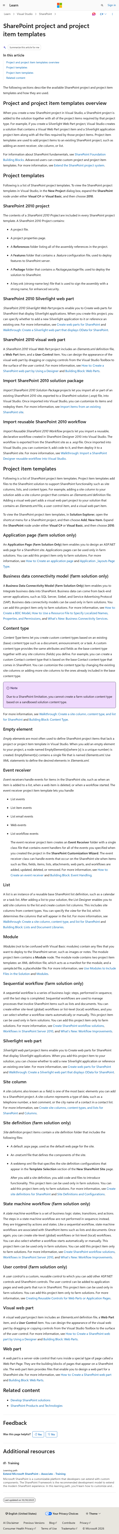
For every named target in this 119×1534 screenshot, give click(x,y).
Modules (42, 974)
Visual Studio (25, 14)
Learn (7, 14)
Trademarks (68, 1528)
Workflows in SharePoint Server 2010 (28, 1031)
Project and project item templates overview (32, 62)
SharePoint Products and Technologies (37, 1405)
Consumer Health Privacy (18, 1528)
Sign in (112, 5)
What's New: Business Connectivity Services (77, 618)
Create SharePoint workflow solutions (78, 1026)
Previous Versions (34, 1523)
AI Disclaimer (11, 1523)
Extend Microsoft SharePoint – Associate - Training (34, 1474)
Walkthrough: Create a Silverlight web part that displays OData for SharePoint (55, 330)
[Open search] (102, 5)
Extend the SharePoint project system (79, 165)
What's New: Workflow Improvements (86, 1031)
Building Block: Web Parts (82, 371)
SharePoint (45, 14)
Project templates (16, 67)
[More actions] (112, 14)
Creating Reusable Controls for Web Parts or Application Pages (68, 1298)
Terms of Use (49, 1528)
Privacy (84, 1523)
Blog (52, 1523)
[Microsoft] (59, 5)
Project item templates (19, 72)
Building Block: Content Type (48, 719)
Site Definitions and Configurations (81, 1194)
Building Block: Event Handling (71, 875)
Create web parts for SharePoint (78, 324)
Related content (15, 78)
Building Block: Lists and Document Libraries (33, 927)
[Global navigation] (4, 5)
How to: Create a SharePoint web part (86, 1374)
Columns (31, 1113)
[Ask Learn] (94, 14)
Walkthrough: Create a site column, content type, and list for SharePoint (51, 921)
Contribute (68, 1523)
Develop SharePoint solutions (30, 1400)
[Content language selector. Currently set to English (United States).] (21, 1513)
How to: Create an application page (49, 561)
